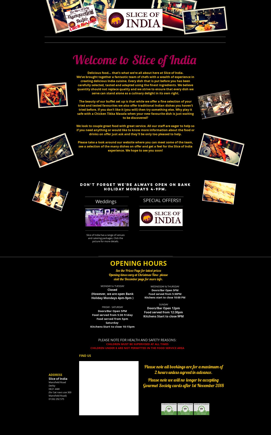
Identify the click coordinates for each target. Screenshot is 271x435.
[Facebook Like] (49, 12)
